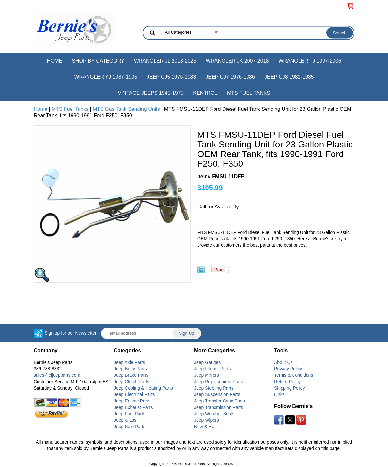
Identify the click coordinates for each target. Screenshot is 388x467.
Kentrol (205, 93)
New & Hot (204, 426)
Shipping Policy (289, 388)
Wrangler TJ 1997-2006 (309, 61)
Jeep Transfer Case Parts (219, 400)
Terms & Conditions (293, 375)
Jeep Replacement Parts (218, 381)
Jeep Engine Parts (132, 400)
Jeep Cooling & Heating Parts (143, 388)
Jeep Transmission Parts (218, 407)
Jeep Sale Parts (130, 426)
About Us (283, 362)
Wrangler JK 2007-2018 (237, 61)
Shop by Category (98, 61)
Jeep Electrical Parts (134, 394)
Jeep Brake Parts (131, 375)
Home (54, 61)
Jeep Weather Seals (214, 413)
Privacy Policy (288, 368)
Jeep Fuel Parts (129, 413)
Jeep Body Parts (130, 368)
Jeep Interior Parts (212, 368)
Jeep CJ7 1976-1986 (230, 77)
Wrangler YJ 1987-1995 (105, 77)
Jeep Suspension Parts (217, 394)
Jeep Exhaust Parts (133, 407)
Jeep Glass (125, 420)
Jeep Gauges (207, 362)
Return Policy (287, 381)
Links (279, 394)
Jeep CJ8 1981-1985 (289, 77)
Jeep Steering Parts (213, 388)
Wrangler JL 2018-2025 (165, 61)
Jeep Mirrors (206, 375)
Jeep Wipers (206, 420)
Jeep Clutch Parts (131, 381)
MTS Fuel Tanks (248, 93)
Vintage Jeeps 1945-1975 (150, 93)
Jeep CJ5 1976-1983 (171, 77)
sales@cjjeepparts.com (57, 375)
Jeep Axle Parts (129, 362)
